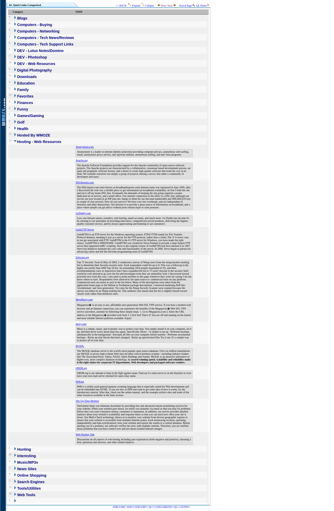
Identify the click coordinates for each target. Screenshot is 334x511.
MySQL (80, 346)
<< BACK (121, 5)
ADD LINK (119, 507)
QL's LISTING (182, 507)
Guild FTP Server (85, 229)
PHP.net (80, 381)
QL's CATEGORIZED (160, 507)
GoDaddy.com (83, 213)
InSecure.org (82, 257)
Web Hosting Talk (85, 434)
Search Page (187, 5)
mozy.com (81, 323)
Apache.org (82, 160)
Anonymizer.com (85, 146)
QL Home (202, 5)
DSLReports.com (85, 182)
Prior (162, 5)
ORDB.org (81, 368)
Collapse (147, 5)
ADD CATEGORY (137, 507)
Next (171, 5)
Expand (134, 5)
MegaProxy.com (84, 299)
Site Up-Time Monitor (87, 400)
